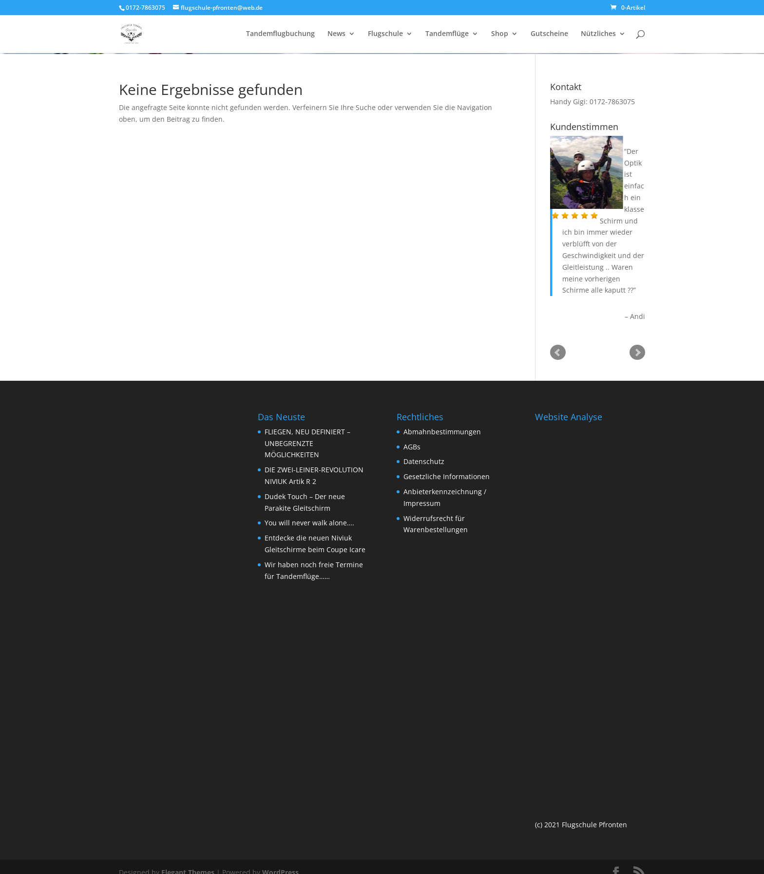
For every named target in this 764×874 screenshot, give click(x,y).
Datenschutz (423, 461)
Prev (558, 352)
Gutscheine (549, 34)
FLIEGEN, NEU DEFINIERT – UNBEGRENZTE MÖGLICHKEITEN (307, 443)
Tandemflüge (447, 34)
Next (637, 352)
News (336, 34)
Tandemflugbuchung (280, 34)
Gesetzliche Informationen (446, 476)
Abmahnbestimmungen (442, 431)
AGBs (411, 446)
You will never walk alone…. (309, 522)
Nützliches (598, 34)
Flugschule (385, 34)
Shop (499, 34)
